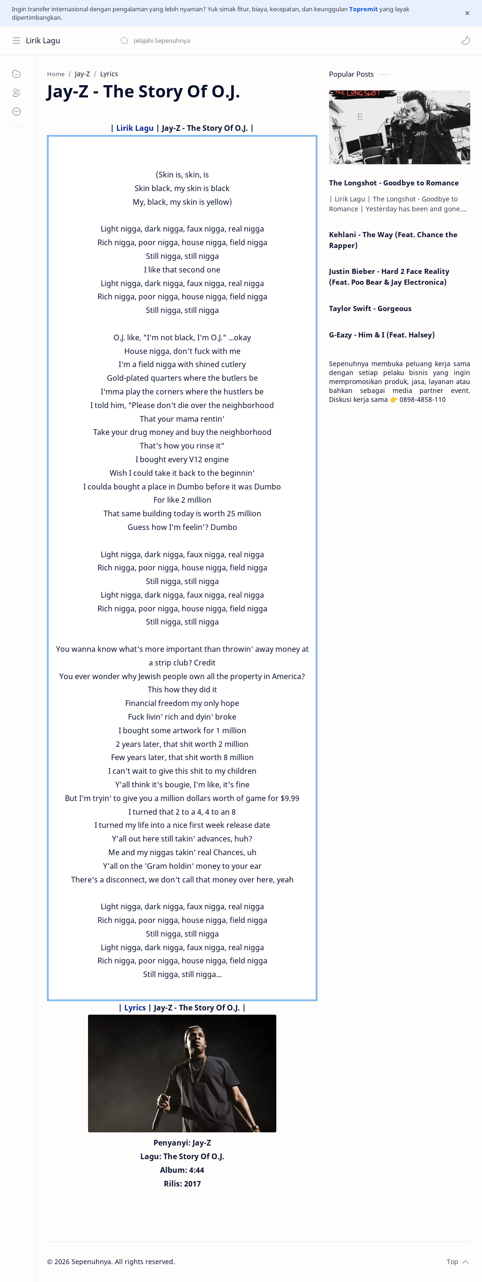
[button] (465, 40)
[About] (16, 92)
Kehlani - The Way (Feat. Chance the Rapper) (393, 240)
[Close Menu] (467, 13)
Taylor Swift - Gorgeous (370, 308)
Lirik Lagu (43, 40)
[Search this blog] (195, 40)
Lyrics (135, 1007)
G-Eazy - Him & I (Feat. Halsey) (382, 334)
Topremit (363, 9)
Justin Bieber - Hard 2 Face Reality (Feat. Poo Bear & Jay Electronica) (389, 276)
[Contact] (16, 111)
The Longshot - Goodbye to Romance (394, 182)
